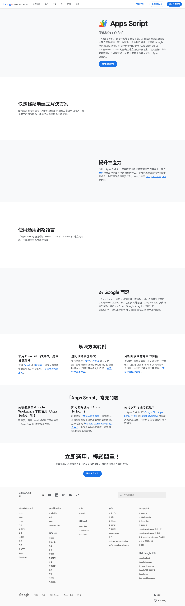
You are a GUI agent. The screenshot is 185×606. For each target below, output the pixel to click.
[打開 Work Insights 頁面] (54, 525)
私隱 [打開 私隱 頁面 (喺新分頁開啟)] (36, 594)
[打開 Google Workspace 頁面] (15, 4)
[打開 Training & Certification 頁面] (118, 541)
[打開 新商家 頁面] (51, 538)
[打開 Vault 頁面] (51, 521)
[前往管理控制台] (140, 4)
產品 (46, 4)
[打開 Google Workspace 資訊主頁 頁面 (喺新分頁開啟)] (150, 529)
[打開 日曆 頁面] (20, 525)
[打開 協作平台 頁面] (22, 549)
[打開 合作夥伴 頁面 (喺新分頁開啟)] (112, 529)
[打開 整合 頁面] (101, 173)
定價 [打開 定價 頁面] (69, 4)
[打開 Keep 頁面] (21, 553)
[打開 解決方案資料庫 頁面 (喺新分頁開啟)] (91, 416)
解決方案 (36, 4)
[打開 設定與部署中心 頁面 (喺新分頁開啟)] (145, 517)
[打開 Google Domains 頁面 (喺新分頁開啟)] (145, 562)
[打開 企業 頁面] (50, 546)
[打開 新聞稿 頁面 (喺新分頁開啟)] (141, 545)
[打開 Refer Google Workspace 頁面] (119, 545)
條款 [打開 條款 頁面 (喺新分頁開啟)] (43, 594)
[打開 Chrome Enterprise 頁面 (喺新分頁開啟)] (146, 566)
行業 (54, 4)
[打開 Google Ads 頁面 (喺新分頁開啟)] (143, 574)
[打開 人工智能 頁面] (52, 582)
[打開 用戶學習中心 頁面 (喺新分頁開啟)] (144, 521)
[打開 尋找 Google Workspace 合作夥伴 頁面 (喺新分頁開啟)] (152, 537)
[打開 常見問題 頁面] (112, 525)
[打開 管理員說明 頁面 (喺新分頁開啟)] (143, 513)
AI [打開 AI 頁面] (62, 4)
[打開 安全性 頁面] (111, 517)
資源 (77, 4)
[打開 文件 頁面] (87, 361)
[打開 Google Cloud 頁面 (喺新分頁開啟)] (144, 558)
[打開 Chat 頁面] (21, 521)
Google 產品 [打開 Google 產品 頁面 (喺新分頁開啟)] (68, 594)
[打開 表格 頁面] (20, 545)
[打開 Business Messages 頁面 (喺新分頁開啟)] (147, 578)
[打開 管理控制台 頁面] (53, 513)
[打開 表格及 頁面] (96, 361)
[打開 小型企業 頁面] (52, 542)
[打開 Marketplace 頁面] (114, 533)
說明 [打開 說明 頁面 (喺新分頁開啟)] (79, 594)
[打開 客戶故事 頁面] (112, 521)
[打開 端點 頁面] (50, 517)
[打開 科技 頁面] (50, 562)
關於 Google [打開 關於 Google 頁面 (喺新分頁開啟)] (54, 594)
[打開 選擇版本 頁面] (82, 513)
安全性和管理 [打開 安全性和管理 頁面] (55, 508)
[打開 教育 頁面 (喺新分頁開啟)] (50, 574)
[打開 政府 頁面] (50, 570)
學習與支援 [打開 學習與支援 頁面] (144, 508)
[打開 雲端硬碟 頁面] (22, 529)
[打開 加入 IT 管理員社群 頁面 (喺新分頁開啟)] (146, 541)
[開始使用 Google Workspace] (174, 4)
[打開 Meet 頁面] (21, 517)
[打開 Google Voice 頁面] (84, 530)
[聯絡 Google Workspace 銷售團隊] (157, 4)
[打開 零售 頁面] (50, 550)
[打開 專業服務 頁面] (52, 558)
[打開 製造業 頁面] (51, 554)
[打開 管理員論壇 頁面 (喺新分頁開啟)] (143, 525)
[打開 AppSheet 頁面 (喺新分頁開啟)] (83, 534)
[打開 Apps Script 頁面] (23, 557)
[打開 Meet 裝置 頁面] (83, 526)
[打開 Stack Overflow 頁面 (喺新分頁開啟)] (150, 415)
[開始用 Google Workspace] (92, 473)
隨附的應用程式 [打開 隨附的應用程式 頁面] (26, 508)
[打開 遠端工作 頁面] (112, 513)
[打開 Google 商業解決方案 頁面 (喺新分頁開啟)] (147, 570)
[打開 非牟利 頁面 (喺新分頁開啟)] (51, 578)
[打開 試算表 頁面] (38, 365)
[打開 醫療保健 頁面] (52, 566)
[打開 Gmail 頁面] (27, 365)
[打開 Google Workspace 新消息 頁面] (149, 533)
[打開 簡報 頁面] (20, 541)
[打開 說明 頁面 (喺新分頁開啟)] (157, 594)
